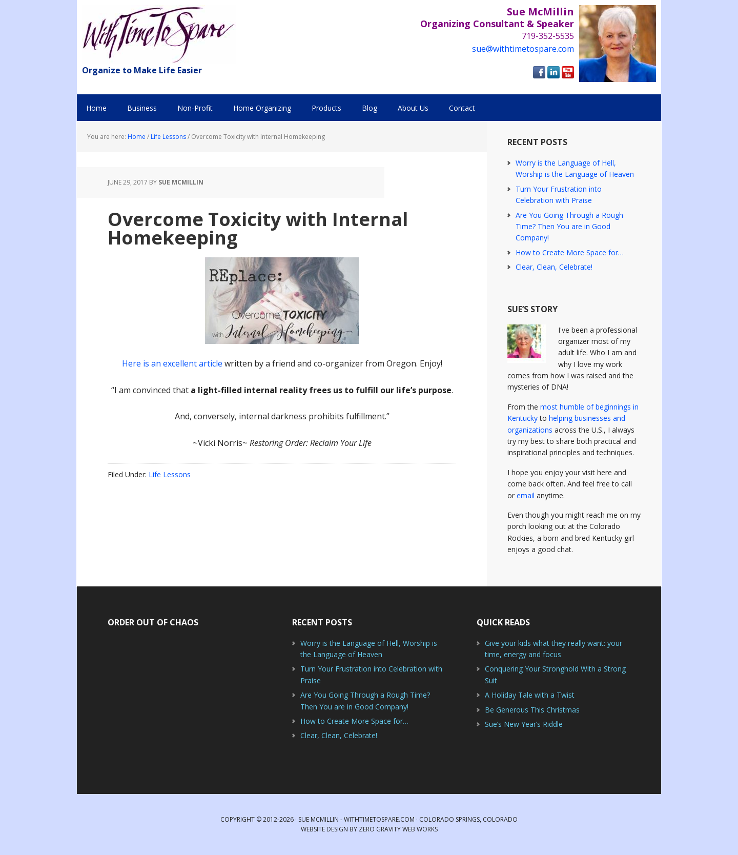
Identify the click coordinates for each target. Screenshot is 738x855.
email (526, 495)
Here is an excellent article (172, 363)
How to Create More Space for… (570, 252)
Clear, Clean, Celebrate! (554, 267)
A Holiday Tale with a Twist (530, 695)
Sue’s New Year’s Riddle (524, 724)
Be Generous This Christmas (532, 710)
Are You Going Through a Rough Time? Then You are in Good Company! (569, 226)
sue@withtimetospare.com (523, 48)
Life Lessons (170, 474)
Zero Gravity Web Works (398, 829)
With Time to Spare (159, 34)
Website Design (324, 829)
